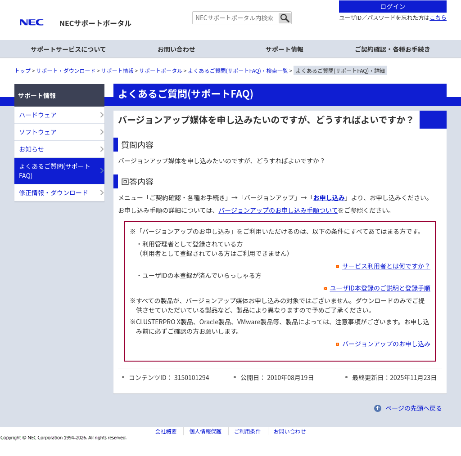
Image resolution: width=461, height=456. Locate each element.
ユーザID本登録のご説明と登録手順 (374, 287)
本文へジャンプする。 (230, 0)
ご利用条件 (247, 431)
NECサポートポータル (95, 23)
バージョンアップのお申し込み (380, 343)
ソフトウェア (38, 131)
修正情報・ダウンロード (53, 192)
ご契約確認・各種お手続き (392, 49)
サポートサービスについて (68, 49)
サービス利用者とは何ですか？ (380, 265)
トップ (22, 70)
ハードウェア (38, 114)
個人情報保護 (205, 431)
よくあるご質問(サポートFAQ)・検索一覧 (238, 70)
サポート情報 (117, 70)
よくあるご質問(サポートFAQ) (54, 170)
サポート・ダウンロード (65, 70)
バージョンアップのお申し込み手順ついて (278, 210)
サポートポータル (160, 70)
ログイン (393, 6)
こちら (438, 17)
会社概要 (165, 431)
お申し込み (329, 197)
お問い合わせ (176, 49)
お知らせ (31, 148)
